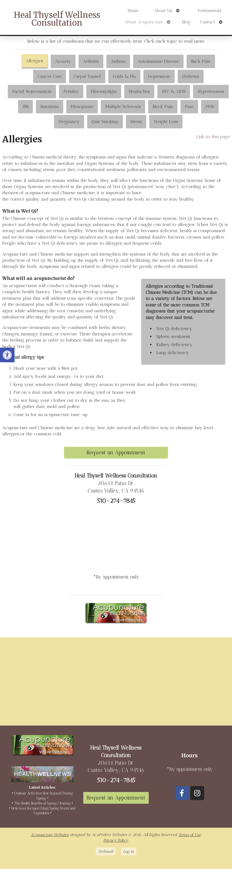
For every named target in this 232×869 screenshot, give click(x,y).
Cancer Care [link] (50, 76)
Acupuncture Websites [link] (50, 834)
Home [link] (133, 10)
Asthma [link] (118, 61)
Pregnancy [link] (69, 121)
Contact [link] (207, 22)
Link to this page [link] (213, 136)
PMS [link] (210, 106)
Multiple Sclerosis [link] (123, 106)
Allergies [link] (34, 60)
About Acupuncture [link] (143, 22)
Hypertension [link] (210, 91)
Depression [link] (159, 76)
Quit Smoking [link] (105, 121)
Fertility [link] (71, 91)
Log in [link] (128, 851)
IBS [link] (25, 106)
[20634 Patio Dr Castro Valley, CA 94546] (116, 684)
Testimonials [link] (209, 10)
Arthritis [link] (91, 61)
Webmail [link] (105, 851)
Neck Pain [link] (163, 106)
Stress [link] (136, 121)
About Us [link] (163, 10)
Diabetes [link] (190, 76)
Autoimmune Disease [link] (158, 61)
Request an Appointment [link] (116, 452)
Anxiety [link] (63, 61)
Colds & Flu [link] (124, 76)
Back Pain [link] (201, 61)
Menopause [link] (82, 106)
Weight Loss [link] (166, 121)
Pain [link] (189, 106)
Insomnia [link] (49, 106)
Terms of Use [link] (190, 834)
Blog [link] (186, 22)
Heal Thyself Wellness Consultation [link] (57, 19)
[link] (7, 355)
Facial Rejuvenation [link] (32, 91)
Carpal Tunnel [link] (87, 76)
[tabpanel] (115, 288)
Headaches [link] (139, 91)
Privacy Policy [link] (115, 840)
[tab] (34, 61)
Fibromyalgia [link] (104, 91)
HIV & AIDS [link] (173, 91)
